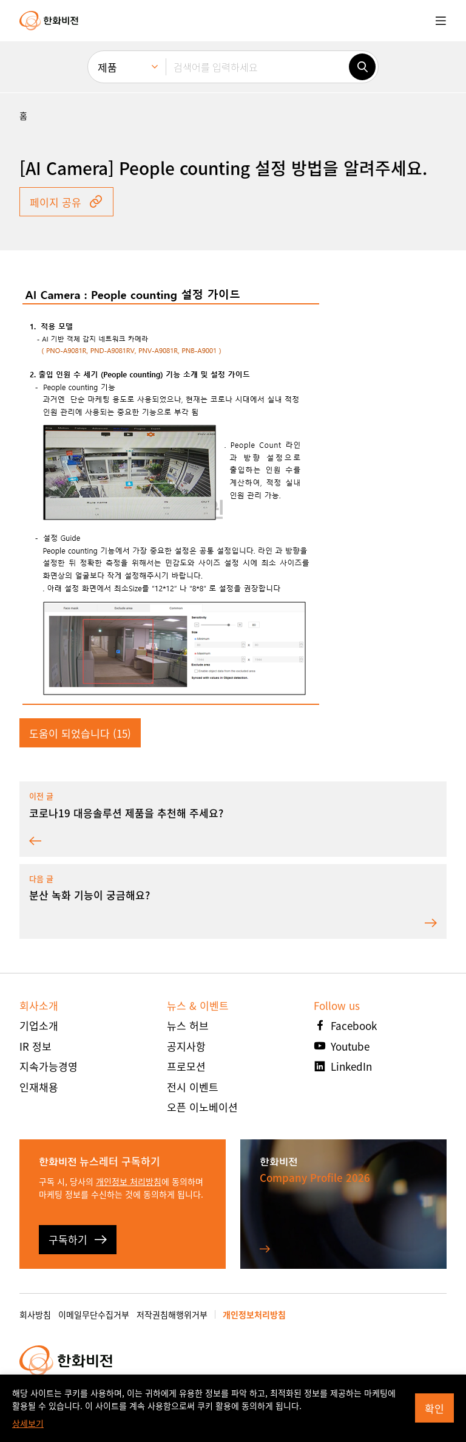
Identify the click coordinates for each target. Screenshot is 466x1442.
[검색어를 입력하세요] (257, 66)
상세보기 (28, 1423)
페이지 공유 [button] (66, 202)
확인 (434, 1408)
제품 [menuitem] (107, 67)
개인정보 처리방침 (128, 1181)
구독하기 (78, 1239)
